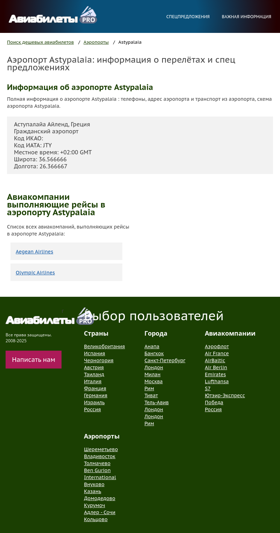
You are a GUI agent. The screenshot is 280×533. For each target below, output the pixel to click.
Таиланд (94, 374)
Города (155, 333)
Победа (214, 402)
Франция (95, 388)
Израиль (94, 402)
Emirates (215, 374)
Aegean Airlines (34, 251)
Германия (95, 395)
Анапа (151, 346)
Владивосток (99, 456)
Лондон (153, 367)
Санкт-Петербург (164, 360)
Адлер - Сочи (99, 512)
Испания (94, 353)
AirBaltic (215, 360)
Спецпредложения (188, 16)
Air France (217, 353)
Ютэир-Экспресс (225, 395)
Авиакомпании (230, 333)
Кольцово (96, 519)
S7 (207, 388)
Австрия (94, 367)
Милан (152, 374)
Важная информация (246, 16)
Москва (153, 381)
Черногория (98, 360)
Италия (92, 381)
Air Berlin (216, 367)
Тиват (151, 395)
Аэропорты (96, 42)
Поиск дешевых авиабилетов (40, 42)
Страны (96, 333)
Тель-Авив (156, 402)
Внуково (94, 484)
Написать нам (33, 360)
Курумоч (94, 505)
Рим (149, 388)
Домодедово (99, 498)
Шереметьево (101, 449)
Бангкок (154, 353)
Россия (92, 409)
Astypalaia (130, 42)
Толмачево (97, 463)
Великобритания (104, 346)
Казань (92, 491)
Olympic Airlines (35, 272)
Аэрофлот (217, 346)
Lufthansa (217, 381)
